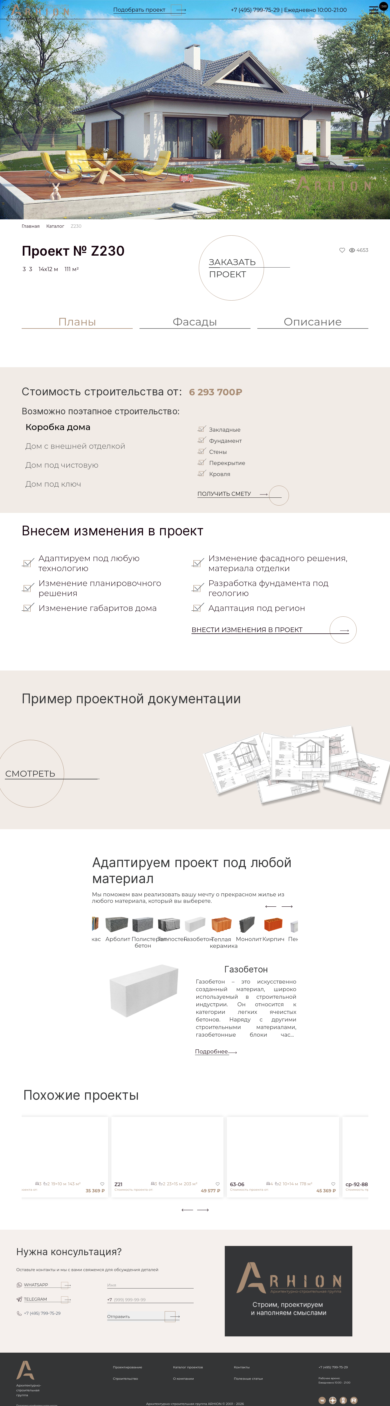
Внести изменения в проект (270, 630)
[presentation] (270, 906)
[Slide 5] (202, 212)
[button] (25, 1214)
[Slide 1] (146, 212)
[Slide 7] (230, 212)
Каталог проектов (188, 1367)
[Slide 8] (244, 212)
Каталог (55, 226)
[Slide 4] (188, 212)
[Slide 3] (174, 212)
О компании (183, 1378)
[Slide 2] (160, 212)
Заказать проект (236, 268)
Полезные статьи (248, 1378)
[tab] (108, 427)
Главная (31, 226)
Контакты (241, 1367)
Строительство (125, 1378)
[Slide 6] (216, 212)
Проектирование (127, 1367)
